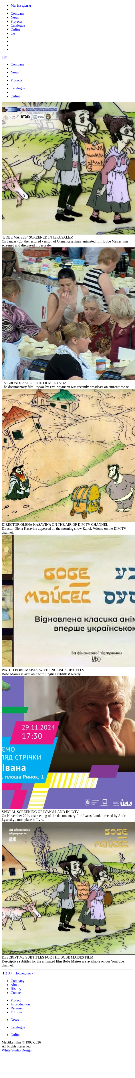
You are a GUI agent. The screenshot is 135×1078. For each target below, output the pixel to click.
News (15, 1020)
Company (17, 981)
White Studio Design (17, 1050)
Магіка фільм (21, 5)
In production (20, 1004)
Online (15, 1035)
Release (16, 1008)
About (15, 985)
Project (16, 1000)
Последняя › (23, 973)
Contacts (17, 993)
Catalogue (18, 1027)
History (16, 989)
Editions (16, 1012)
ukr (13, 33)
